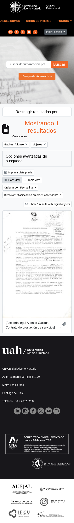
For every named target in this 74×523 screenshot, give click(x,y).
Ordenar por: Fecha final (19, 187)
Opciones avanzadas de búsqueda (26, 158)
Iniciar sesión (54, 31)
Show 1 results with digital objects (47, 204)
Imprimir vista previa (18, 172)
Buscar (59, 64)
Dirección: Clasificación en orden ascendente (31, 195)
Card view (12, 180)
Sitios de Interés (38, 21)
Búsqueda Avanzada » (37, 76)
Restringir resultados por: (37, 112)
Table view (32, 180)
